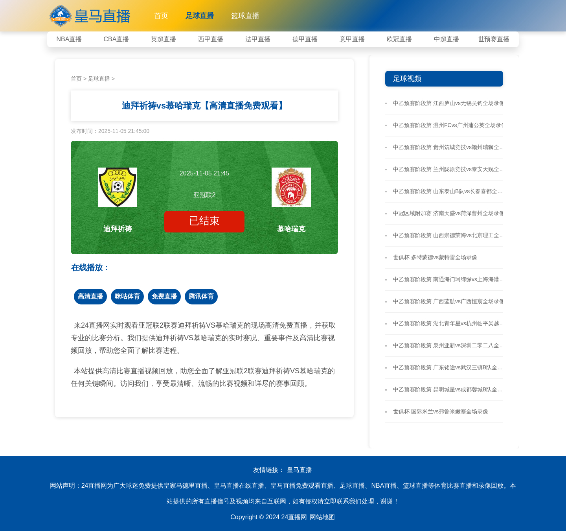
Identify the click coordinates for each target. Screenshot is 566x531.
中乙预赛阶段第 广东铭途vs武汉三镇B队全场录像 (450, 367)
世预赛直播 (493, 39)
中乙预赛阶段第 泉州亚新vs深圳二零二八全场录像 (450, 345)
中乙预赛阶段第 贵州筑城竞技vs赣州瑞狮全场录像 (450, 147)
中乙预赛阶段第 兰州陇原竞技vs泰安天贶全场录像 (450, 169)
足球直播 (200, 16)
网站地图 (322, 517)
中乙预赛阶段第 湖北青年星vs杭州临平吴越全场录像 (450, 323)
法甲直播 (257, 39)
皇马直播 (299, 469)
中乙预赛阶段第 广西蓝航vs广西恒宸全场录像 (449, 301)
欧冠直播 (399, 39)
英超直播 (163, 39)
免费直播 (164, 296)
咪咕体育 (127, 296)
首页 (161, 16)
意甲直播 (352, 39)
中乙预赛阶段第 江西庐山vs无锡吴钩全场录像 (449, 103)
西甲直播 (210, 39)
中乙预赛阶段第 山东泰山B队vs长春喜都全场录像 (450, 191)
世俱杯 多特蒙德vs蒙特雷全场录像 (435, 257)
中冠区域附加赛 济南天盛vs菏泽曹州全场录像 (449, 213)
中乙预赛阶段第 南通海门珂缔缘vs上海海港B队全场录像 (450, 279)
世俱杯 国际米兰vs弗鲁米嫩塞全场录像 (440, 411)
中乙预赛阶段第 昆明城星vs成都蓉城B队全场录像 (450, 389)
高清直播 (90, 296)
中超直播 (446, 39)
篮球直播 (245, 16)
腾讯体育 (201, 296)
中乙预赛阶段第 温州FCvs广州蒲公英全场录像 (450, 125)
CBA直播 (116, 39)
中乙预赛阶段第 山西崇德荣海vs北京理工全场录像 (450, 235)
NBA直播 (69, 39)
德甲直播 (305, 39)
